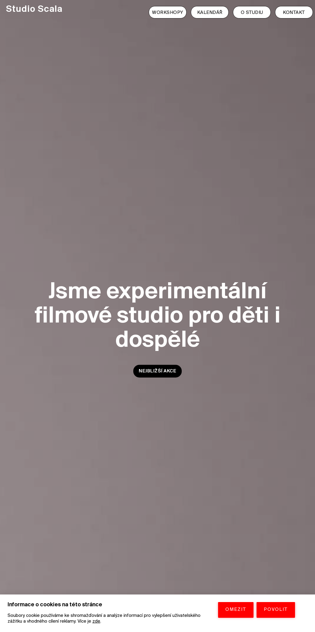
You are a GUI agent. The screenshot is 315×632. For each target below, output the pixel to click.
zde (96, 621)
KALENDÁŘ (210, 12)
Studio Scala (34, 9)
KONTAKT (294, 12)
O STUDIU (252, 12)
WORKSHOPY (167, 12)
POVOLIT (276, 609)
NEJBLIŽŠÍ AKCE (157, 370)
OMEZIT (235, 609)
